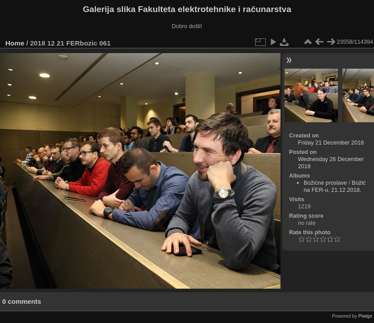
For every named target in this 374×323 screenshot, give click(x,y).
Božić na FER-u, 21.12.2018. (335, 186)
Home (14, 43)
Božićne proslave (325, 182)
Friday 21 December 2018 (331, 142)
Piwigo (365, 316)
